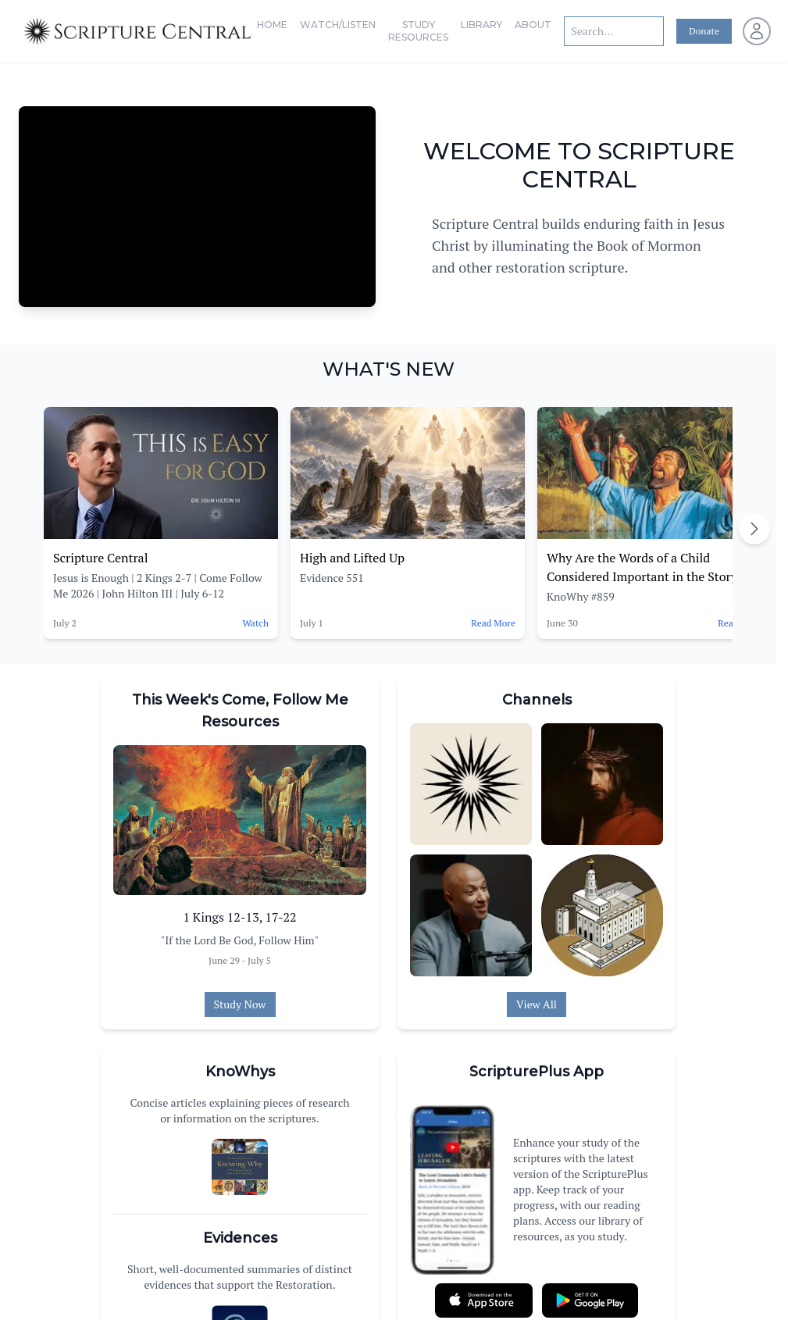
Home (272, 24)
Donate (704, 31)
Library (481, 24)
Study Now (240, 1004)
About (533, 24)
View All (536, 1004)
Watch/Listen (338, 24)
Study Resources (418, 31)
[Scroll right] (754, 528)
